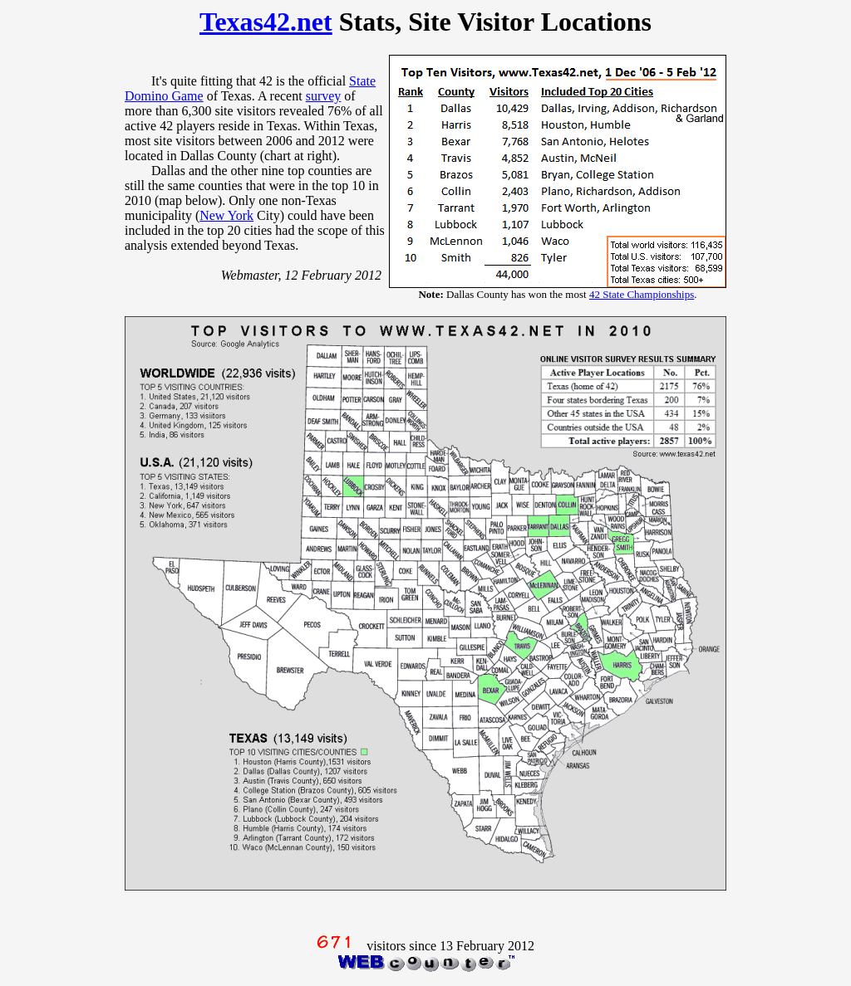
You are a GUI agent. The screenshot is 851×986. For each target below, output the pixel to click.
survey (324, 96)
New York (226, 215)
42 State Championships (641, 294)
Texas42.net (265, 22)
